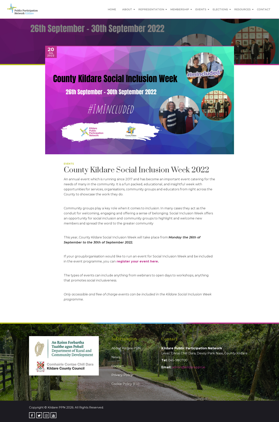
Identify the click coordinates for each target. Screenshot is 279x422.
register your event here (137, 261)
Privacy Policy (122, 375)
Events (200, 9)
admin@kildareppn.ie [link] (188, 367)
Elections (220, 9)
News (115, 357)
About (127, 9)
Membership (179, 9)
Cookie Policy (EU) (125, 384)
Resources (242, 9)
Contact (263, 9)
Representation (151, 9)
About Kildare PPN (126, 348)
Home (112, 9)
